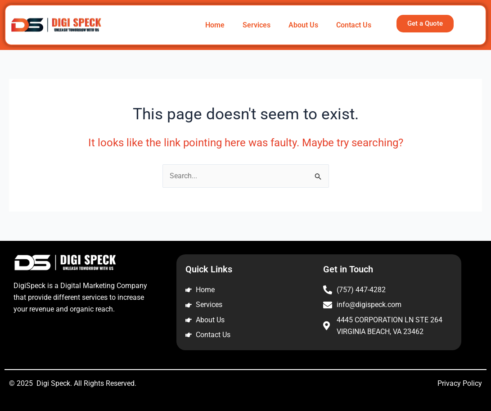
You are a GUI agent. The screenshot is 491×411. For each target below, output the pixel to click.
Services (256, 25)
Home (215, 25)
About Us (303, 25)
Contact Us (353, 25)
